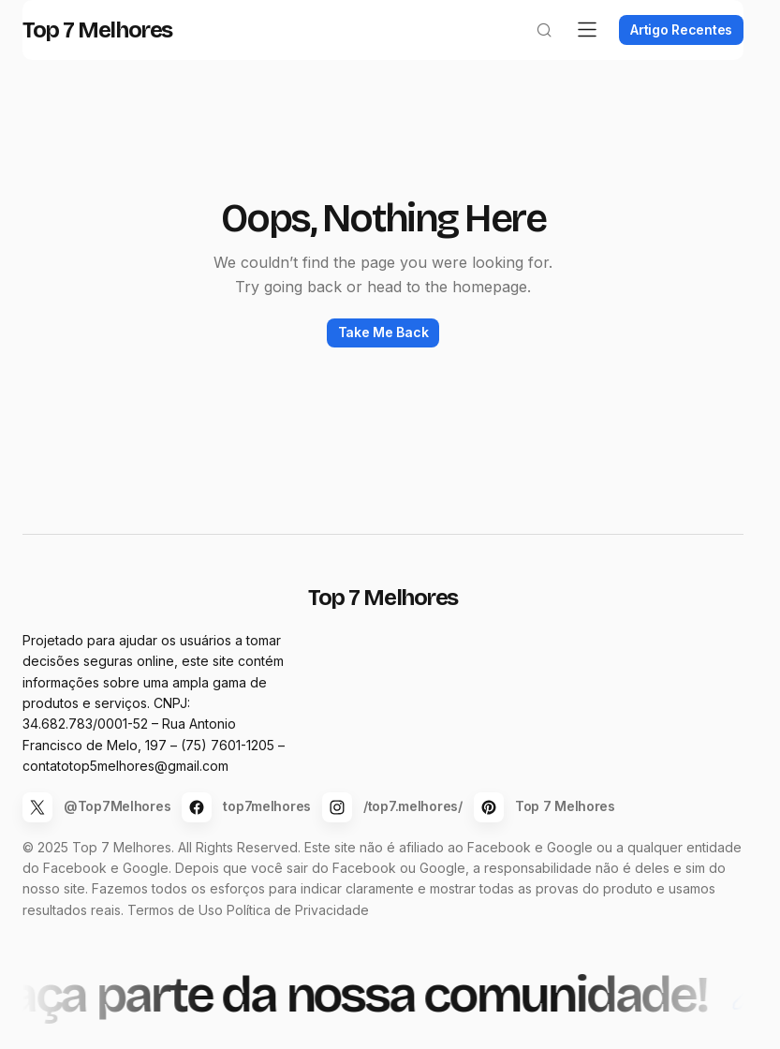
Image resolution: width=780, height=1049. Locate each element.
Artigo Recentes (666, 52)
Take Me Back (383, 354)
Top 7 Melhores (112, 52)
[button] (529, 52)
